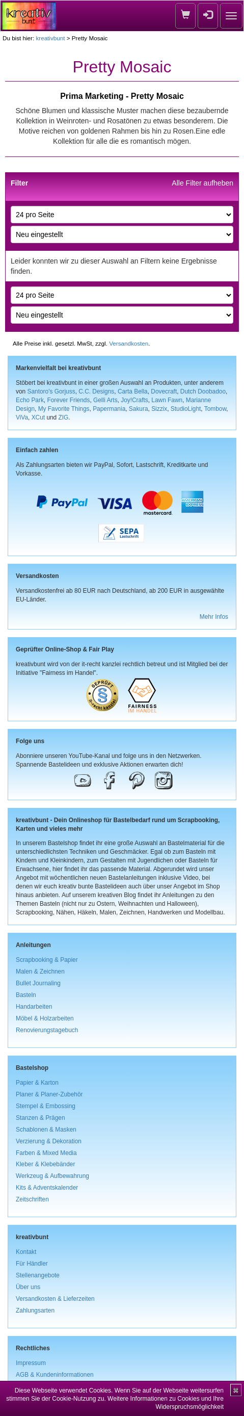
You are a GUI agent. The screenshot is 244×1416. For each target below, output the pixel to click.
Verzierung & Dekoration (49, 1141)
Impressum (31, 1363)
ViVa (22, 417)
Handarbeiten (34, 1006)
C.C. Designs (96, 391)
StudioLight (186, 408)
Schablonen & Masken (46, 1129)
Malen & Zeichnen (40, 971)
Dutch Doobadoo (203, 391)
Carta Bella (133, 391)
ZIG (64, 417)
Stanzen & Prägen (40, 1117)
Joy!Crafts (134, 400)
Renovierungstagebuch (47, 1030)
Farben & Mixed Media (46, 1153)
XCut (38, 417)
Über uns (28, 1287)
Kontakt (26, 1251)
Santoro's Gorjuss (51, 391)
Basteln (26, 995)
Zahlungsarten (35, 1310)
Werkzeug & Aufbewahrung (52, 1175)
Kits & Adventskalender (47, 1187)
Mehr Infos (214, 616)
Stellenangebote (38, 1275)
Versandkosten (128, 343)
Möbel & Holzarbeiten (45, 1018)
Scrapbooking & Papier (47, 959)
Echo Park (30, 400)
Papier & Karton (37, 1082)
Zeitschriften (32, 1199)
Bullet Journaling (38, 983)
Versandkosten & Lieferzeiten (55, 1298)
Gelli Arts (105, 400)
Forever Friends (68, 400)
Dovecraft (164, 391)
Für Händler (32, 1263)
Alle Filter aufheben (202, 183)
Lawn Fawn (166, 400)
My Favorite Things (64, 408)
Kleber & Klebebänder (45, 1164)
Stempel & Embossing (45, 1106)
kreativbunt (50, 38)
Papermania (109, 408)
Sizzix (159, 408)
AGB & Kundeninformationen (55, 1374)
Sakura (138, 408)
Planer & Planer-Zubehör (49, 1094)
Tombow (215, 408)
